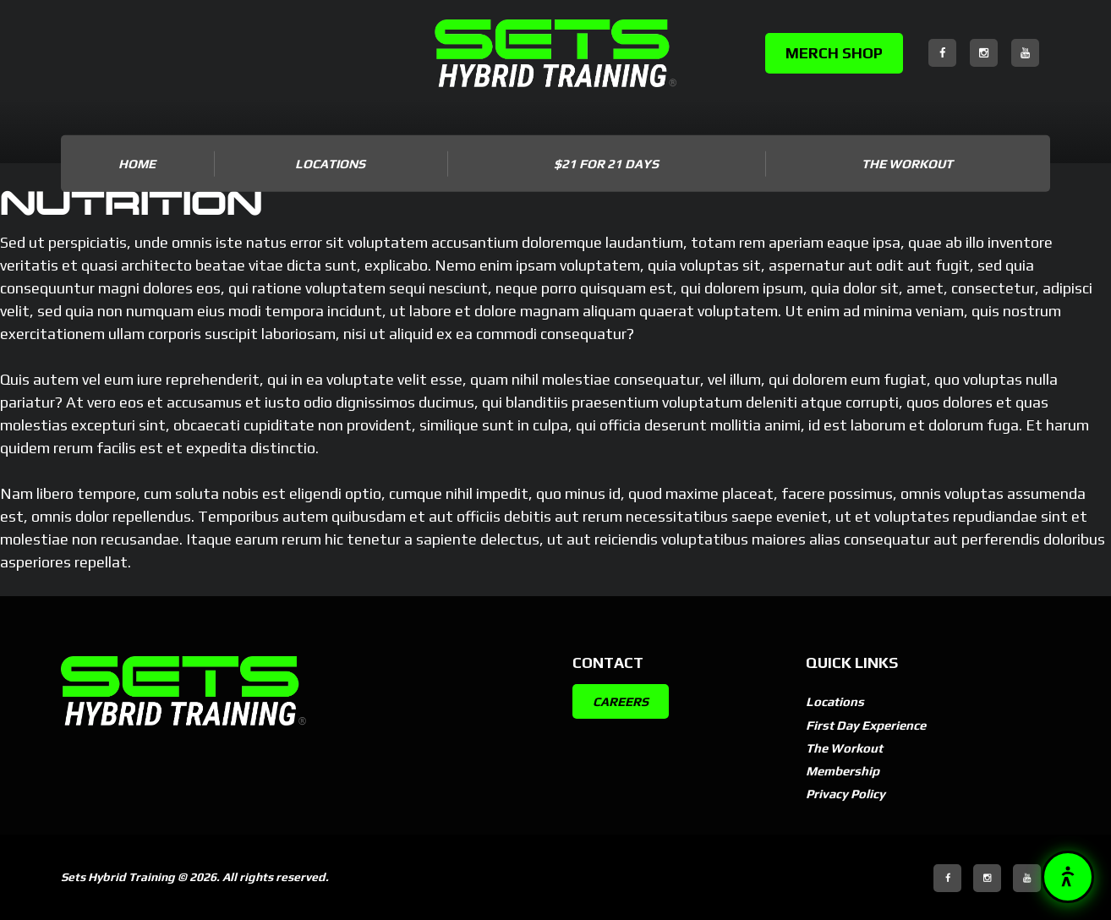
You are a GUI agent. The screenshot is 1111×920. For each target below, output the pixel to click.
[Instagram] (984, 53)
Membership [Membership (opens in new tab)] (846, 771)
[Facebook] (942, 53)
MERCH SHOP (834, 53)
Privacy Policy (850, 794)
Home (137, 163)
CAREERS (623, 701)
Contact (610, 661)
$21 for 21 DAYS (606, 163)
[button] (1068, 877)
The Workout (907, 163)
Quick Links (856, 661)
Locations (837, 701)
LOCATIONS (330, 163)
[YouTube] (1025, 53)
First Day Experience (872, 725)
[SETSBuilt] (555, 53)
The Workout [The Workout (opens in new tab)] (847, 748)
